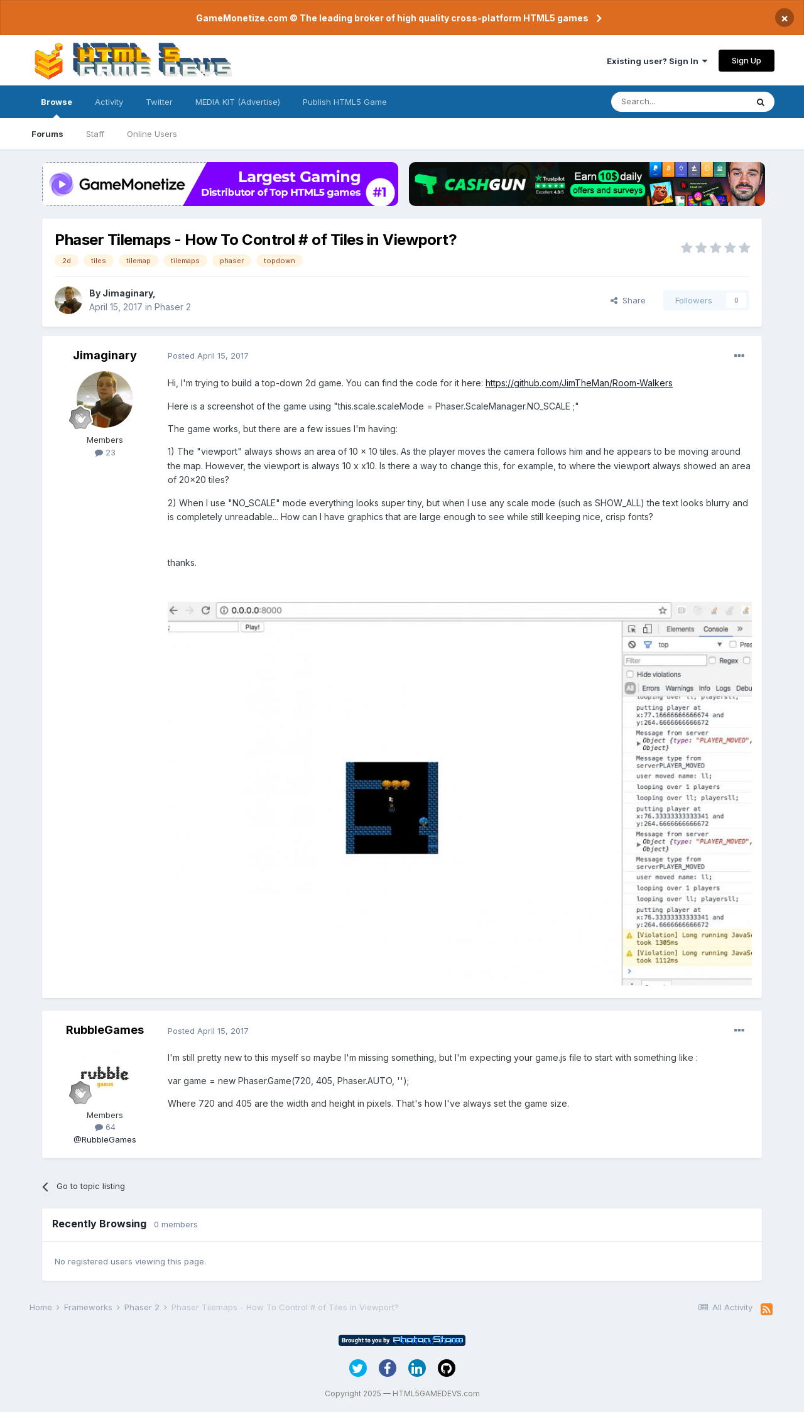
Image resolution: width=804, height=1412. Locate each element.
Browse (56, 107)
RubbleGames (105, 1029)
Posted (208, 355)
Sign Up (746, 60)
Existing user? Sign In (657, 61)
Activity (109, 102)
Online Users (152, 134)
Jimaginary (127, 293)
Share (628, 300)
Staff (95, 134)
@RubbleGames (104, 1139)
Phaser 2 (173, 306)
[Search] (679, 102)
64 (105, 1127)
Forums (47, 134)
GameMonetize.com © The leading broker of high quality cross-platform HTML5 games (392, 18)
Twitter (159, 102)
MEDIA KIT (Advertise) (237, 102)
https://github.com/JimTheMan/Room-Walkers (579, 382)
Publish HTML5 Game (345, 102)
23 (105, 452)
